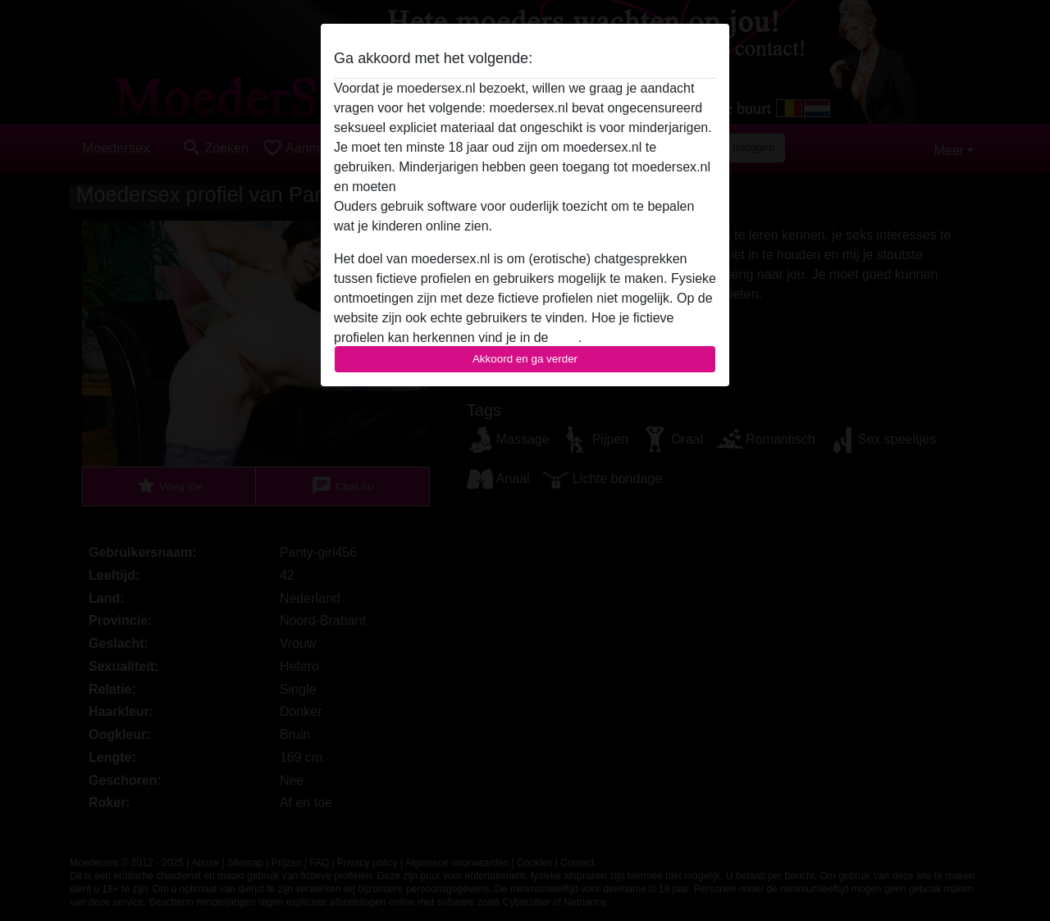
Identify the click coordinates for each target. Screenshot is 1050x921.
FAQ (565, 337)
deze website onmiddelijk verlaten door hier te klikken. (556, 187)
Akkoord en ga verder (525, 359)
